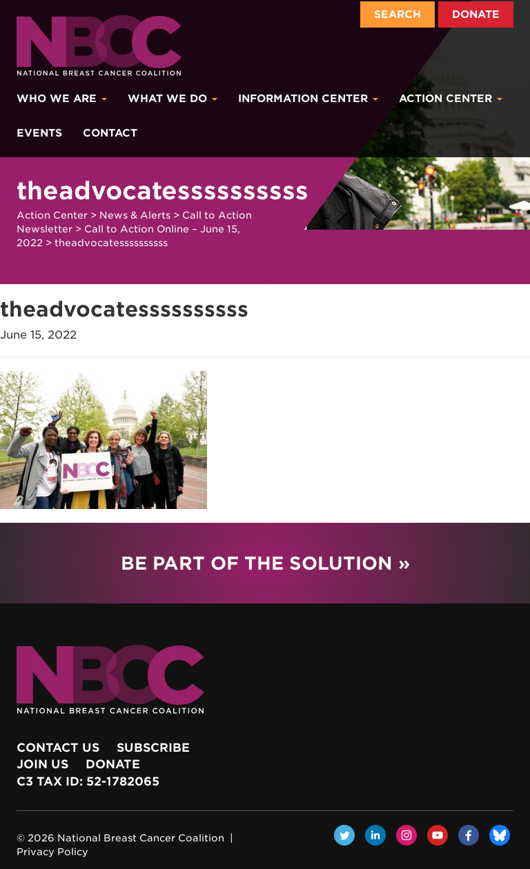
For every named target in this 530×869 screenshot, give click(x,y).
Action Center (450, 98)
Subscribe (153, 748)
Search (397, 14)
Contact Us (58, 748)
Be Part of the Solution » (265, 563)
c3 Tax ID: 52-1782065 (88, 781)
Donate (476, 14)
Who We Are (62, 98)
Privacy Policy (52, 851)
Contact (110, 133)
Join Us (42, 764)
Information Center (308, 98)
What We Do (172, 98)
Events (39, 133)
